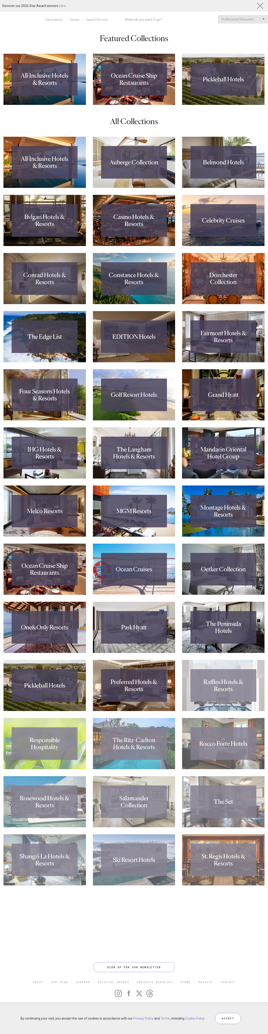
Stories (74, 20)
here (62, 6)
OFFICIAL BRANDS (113, 982)
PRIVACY (205, 982)
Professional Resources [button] (243, 19)
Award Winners (97, 20)
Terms (165, 1018)
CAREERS (82, 982)
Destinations (54, 20)
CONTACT (228, 982)
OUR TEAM (59, 982)
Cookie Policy (194, 1018)
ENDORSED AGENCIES (155, 982)
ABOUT (38, 982)
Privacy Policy (143, 1018)
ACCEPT (228, 1018)
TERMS (185, 982)
